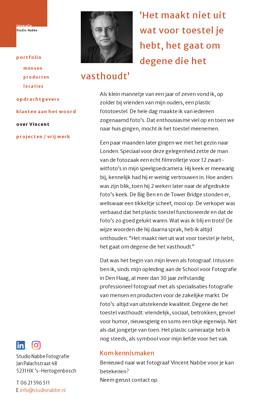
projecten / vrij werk (43, 137)
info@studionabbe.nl (43, 390)
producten (36, 77)
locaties (33, 86)
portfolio (29, 57)
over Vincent (33, 124)
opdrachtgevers (38, 99)
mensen (33, 68)
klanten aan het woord (46, 112)
